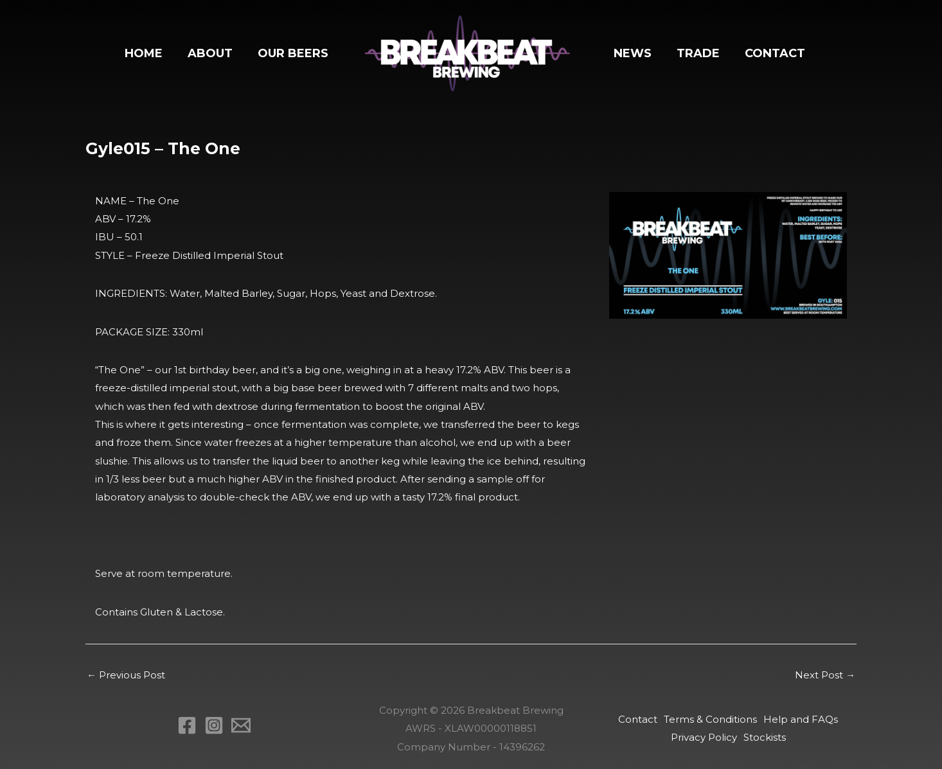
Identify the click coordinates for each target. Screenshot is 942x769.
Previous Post (126, 675)
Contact (637, 719)
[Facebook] (187, 725)
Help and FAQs (800, 719)
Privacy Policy (704, 737)
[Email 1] (241, 725)
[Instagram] (214, 725)
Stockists (764, 737)
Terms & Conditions (710, 719)
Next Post (825, 675)
